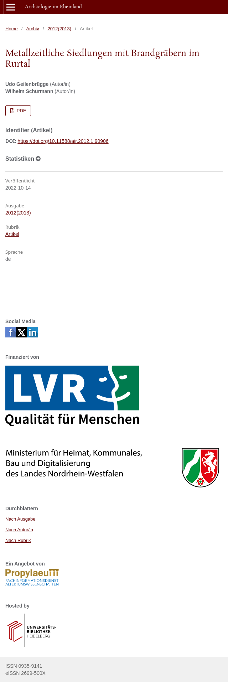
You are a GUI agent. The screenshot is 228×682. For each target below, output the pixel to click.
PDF (20, 110)
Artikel (12, 234)
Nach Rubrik (18, 540)
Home (11, 28)
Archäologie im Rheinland (53, 7)
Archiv (32, 28)
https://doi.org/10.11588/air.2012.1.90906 (62, 141)
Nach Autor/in (19, 529)
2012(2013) (60, 28)
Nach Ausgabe (20, 519)
